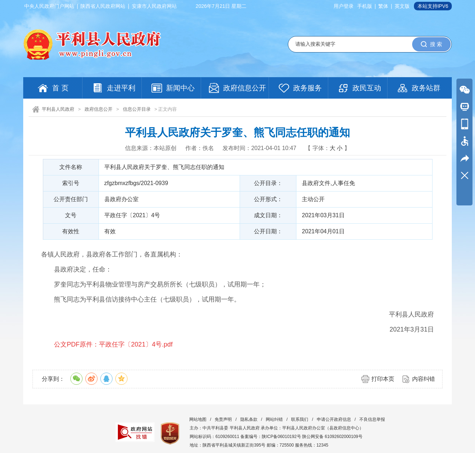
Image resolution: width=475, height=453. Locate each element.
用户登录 (344, 6)
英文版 (402, 6)
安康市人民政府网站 (154, 6)
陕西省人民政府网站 (102, 6)
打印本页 (382, 379)
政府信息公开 (98, 109)
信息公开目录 (137, 109)
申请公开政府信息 (334, 419)
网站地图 (197, 419)
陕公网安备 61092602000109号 (332, 436)
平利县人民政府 (58, 109)
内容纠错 (423, 379)
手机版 (364, 6)
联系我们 (299, 419)
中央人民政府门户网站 (49, 6)
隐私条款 (249, 419)
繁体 (383, 6)
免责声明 (223, 419)
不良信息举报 (372, 419)
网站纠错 (274, 419)
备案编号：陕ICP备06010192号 (270, 436)
